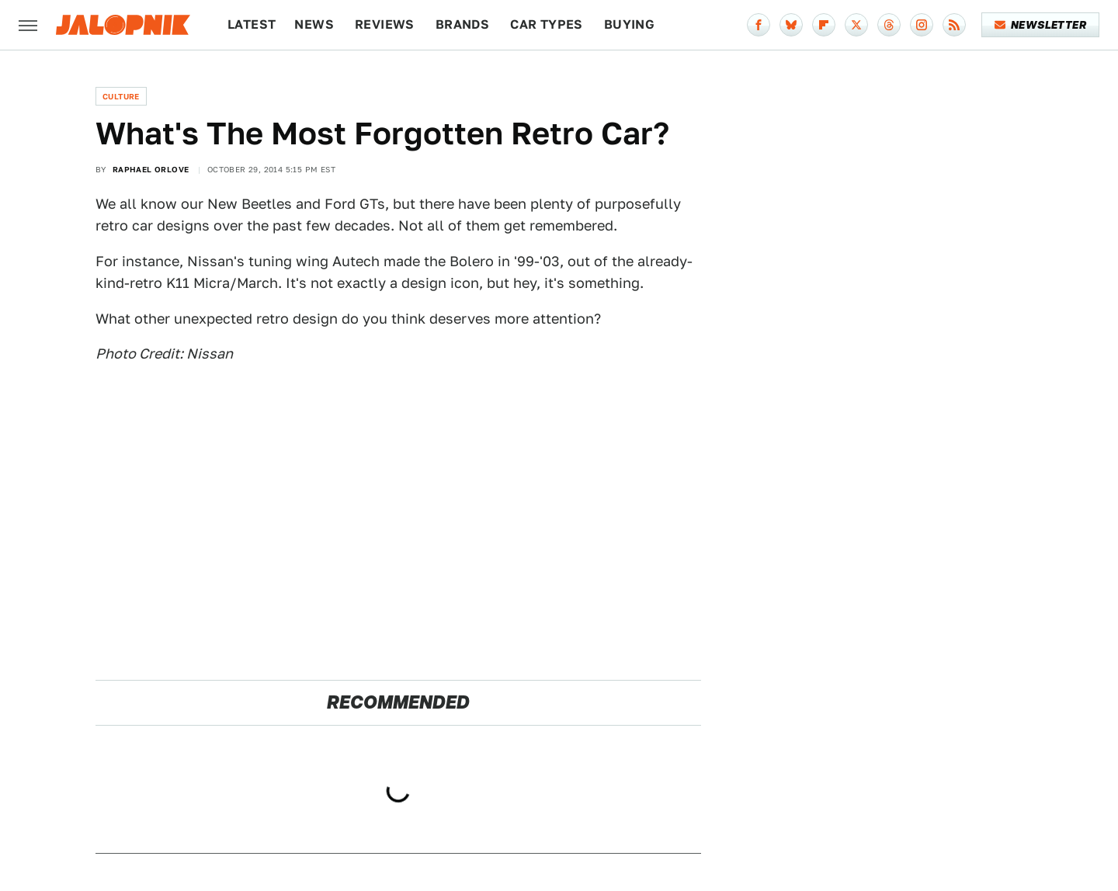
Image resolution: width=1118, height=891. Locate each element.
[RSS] (954, 24)
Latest (251, 24)
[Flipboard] (823, 24)
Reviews (385, 24)
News (314, 24)
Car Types (546, 24)
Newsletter (1041, 25)
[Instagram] (921, 24)
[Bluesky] (791, 24)
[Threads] (889, 24)
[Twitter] (856, 24)
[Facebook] (758, 24)
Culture (121, 96)
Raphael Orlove (151, 169)
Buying (629, 24)
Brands (462, 24)
